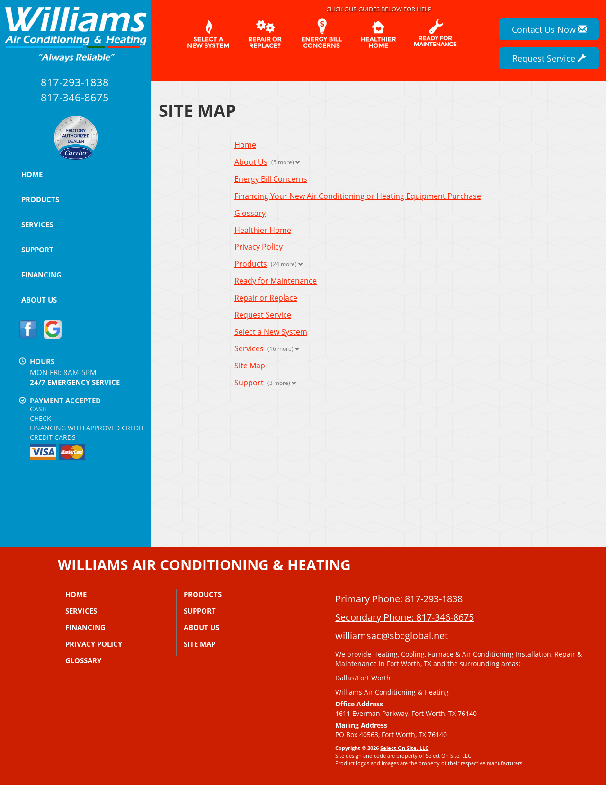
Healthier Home (262, 230)
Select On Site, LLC (404, 747)
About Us (39, 299)
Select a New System (270, 332)
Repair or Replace (265, 298)
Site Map (249, 365)
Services (37, 224)
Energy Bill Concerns (270, 179)
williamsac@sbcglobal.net (391, 635)
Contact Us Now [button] (549, 29)
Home (32, 174)
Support (37, 249)
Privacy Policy (258, 246)
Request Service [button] (549, 58)
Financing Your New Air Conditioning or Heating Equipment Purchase (357, 196)
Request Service (262, 315)
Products (40, 199)
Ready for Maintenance (275, 281)
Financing (41, 274)
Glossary (250, 213)
